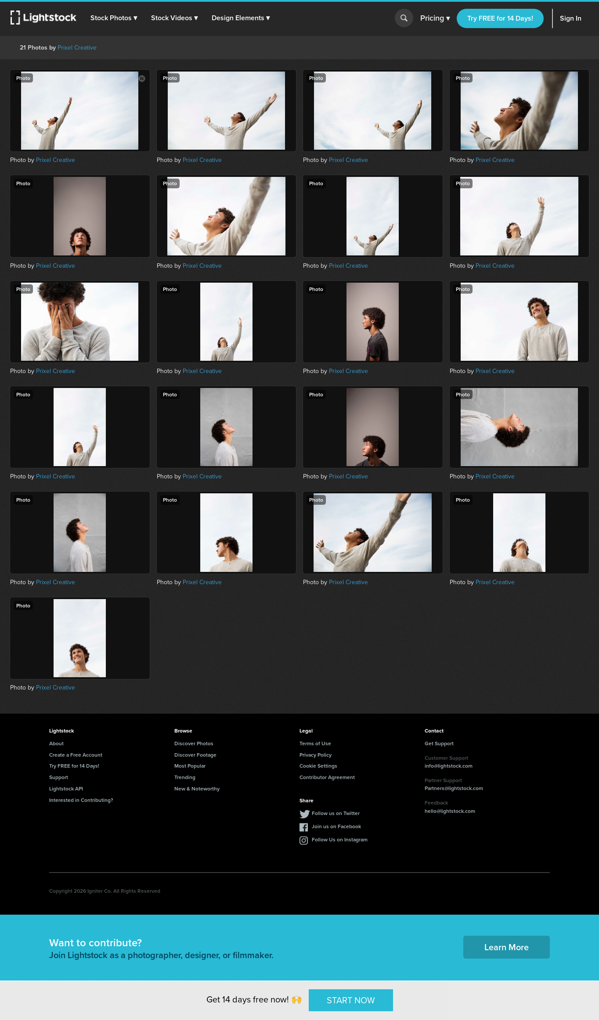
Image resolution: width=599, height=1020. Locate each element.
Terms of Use (315, 743)
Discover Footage (195, 754)
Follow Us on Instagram (340, 839)
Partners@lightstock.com (454, 788)
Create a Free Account (75, 754)
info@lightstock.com (449, 765)
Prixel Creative (77, 47)
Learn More (506, 947)
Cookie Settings (318, 765)
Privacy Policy (316, 754)
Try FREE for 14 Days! (500, 18)
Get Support (439, 743)
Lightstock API (66, 788)
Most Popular (190, 765)
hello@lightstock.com (450, 811)
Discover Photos (193, 743)
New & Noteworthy (197, 788)
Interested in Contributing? (81, 800)
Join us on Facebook (336, 826)
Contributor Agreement (327, 777)
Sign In (570, 18)
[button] (113, 18)
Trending (184, 777)
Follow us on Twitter (336, 813)
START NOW (351, 999)
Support (58, 777)
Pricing (435, 18)
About (56, 743)
